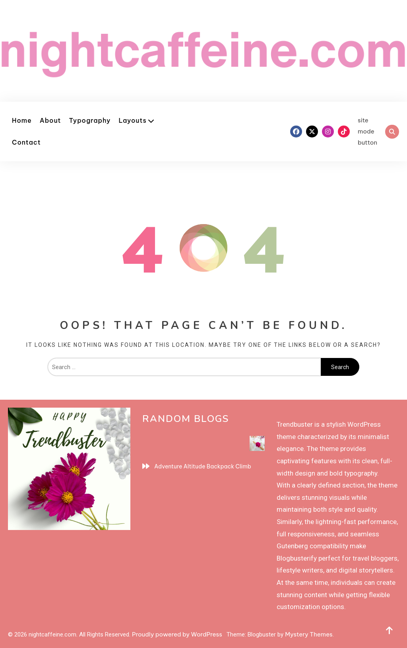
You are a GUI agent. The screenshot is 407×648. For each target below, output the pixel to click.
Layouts (132, 120)
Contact (26, 142)
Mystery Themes (309, 634)
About (50, 120)
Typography (90, 120)
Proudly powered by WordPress (177, 634)
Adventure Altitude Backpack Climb (202, 466)
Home (22, 120)
